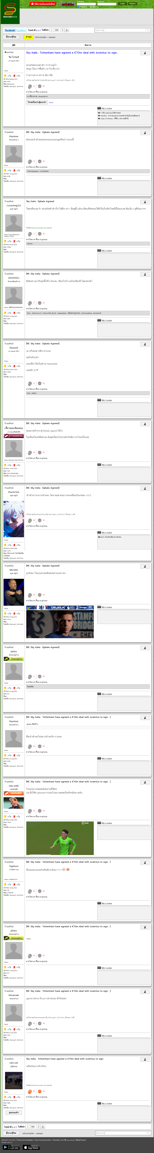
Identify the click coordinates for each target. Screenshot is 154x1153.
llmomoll (14, 347)
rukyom (29, 244)
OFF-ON (14, 1063)
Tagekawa (14, 866)
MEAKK (14, 570)
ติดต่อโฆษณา (81, 1140)
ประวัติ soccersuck (67, 1140)
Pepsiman (13, 136)
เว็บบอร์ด (56, 1140)
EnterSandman (86, 313)
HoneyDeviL (43, 96)
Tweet (51, 102)
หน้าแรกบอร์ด (40, 37)
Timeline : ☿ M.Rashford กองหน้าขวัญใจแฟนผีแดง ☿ (120, 116)
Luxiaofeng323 (14, 205)
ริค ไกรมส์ (14, 57)
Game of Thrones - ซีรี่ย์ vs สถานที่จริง (114, 119)
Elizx (29, 313)
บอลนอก (52, 37)
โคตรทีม (30, 687)
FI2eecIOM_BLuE (50, 313)
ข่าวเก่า (12, 1140)
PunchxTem (13, 492)
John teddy (14, 786)
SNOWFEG (13, 278)
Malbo (34, 393)
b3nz (29, 393)
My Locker (104, 108)
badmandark (62, 313)
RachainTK (97, 313)
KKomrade (14, 995)
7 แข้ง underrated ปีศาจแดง (110, 113)
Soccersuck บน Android (44, 228)
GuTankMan (44, 171)
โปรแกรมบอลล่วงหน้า (42, 1140)
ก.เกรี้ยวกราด (32, 96)
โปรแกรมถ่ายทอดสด (25, 1140)
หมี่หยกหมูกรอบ (74, 313)
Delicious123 (37, 313)
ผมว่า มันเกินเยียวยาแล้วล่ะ (110, 537)
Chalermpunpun (33, 171)
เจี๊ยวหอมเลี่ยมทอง (14, 428)
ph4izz (14, 651)
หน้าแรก (4, 1140)
